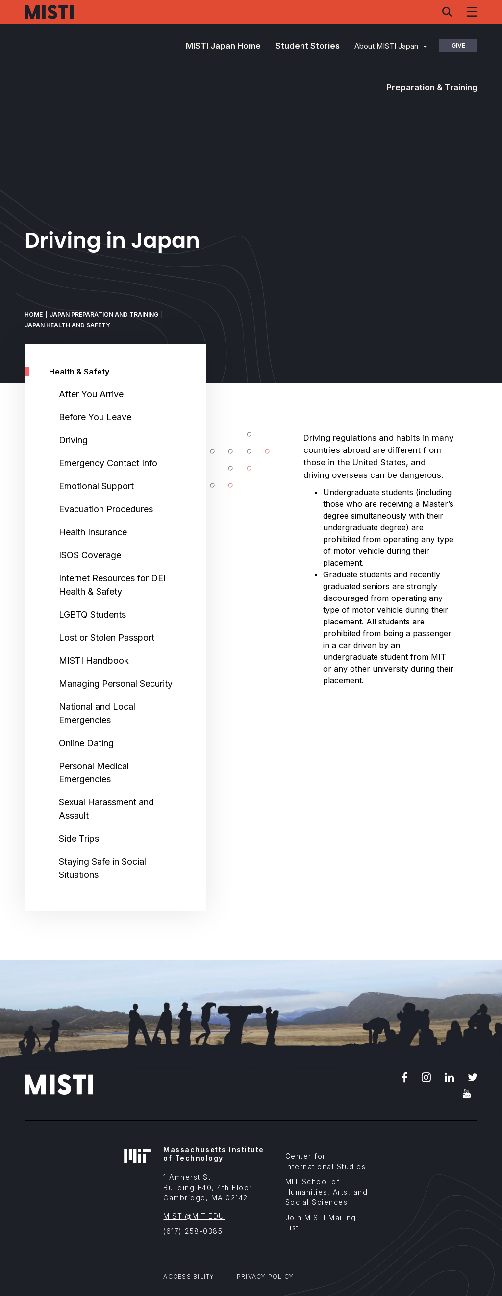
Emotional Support (96, 486)
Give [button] (458, 45)
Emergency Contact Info (108, 463)
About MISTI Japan (386, 46)
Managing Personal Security (116, 683)
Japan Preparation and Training (104, 314)
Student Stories (308, 45)
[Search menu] (447, 12)
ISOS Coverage (90, 555)
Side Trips (79, 838)
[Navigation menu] (472, 12)
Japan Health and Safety (67, 325)
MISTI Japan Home (223, 45)
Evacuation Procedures (106, 509)
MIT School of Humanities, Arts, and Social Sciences (326, 1191)
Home (34, 314)
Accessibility (188, 1276)
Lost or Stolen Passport (106, 637)
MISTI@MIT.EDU (194, 1216)
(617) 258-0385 (193, 1231)
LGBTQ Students (92, 614)
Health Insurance (93, 532)
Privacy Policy (265, 1276)
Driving (73, 440)
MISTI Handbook (94, 660)
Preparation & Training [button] (431, 87)
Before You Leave (95, 417)
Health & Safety (79, 371)
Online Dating (86, 743)
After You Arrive (91, 394)
